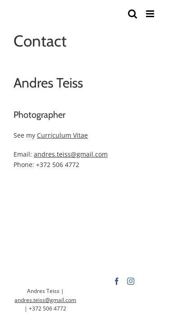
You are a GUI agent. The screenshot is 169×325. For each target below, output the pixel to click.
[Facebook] (77, 292)
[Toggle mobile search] (132, 14)
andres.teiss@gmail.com (71, 154)
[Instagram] (91, 292)
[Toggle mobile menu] (150, 14)
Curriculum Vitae (62, 135)
